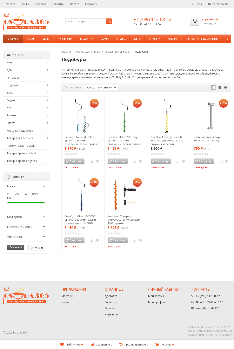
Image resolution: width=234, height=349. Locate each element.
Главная (13, 38)
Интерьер (64, 38)
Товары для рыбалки (117, 51)
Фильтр (15, 177)
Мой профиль (157, 302)
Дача (105, 38)
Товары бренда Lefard (21, 153)
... (227, 38)
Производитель (26, 227)
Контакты (91, 4)
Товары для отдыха (88, 51)
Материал (26, 217)
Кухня (31, 38)
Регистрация (218, 4)
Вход (197, 4)
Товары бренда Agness (22, 161)
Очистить (37, 247)
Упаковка (26, 237)
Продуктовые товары (21, 145)
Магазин (11, 4)
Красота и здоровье (201, 38)
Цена (26, 186)
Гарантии (58, 4)
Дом (46, 38)
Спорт (172, 38)
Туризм (154, 38)
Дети (137, 38)
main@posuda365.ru (209, 308)
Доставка (41, 4)
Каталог (16, 54)
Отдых (121, 38)
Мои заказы (156, 296)
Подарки (86, 38)
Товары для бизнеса (20, 138)
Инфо (25, 4)
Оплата (74, 4)
